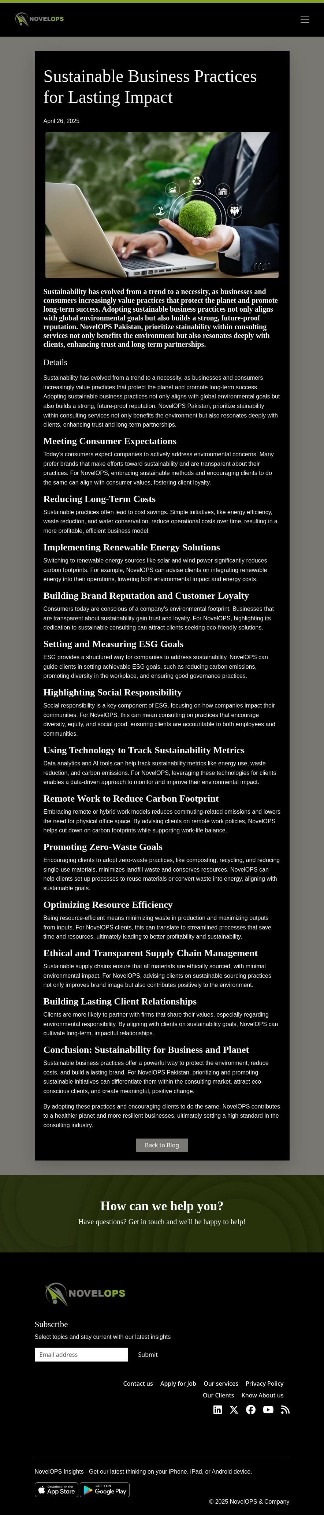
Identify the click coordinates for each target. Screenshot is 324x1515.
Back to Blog (162, 1145)
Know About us (263, 1395)
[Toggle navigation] (305, 19)
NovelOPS (243, 1502)
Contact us (138, 1384)
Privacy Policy (264, 1384)
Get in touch (147, 1222)
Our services (221, 1384)
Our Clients (218, 1395)
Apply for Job (178, 1384)
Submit (148, 1355)
